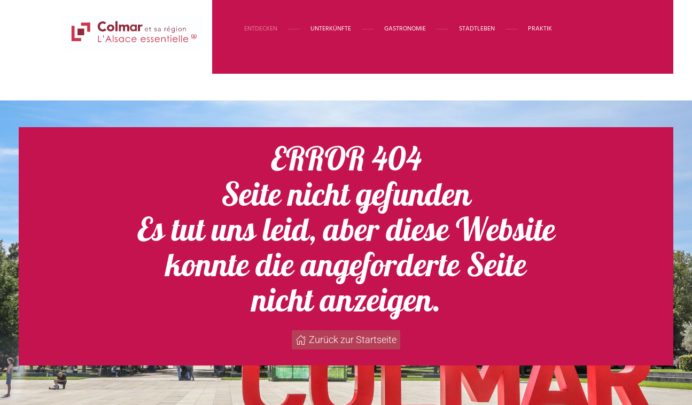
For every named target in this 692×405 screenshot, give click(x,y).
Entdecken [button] (260, 29)
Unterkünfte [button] (330, 29)
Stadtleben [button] (477, 29)
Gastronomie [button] (405, 29)
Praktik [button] (540, 29)
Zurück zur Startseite (346, 339)
